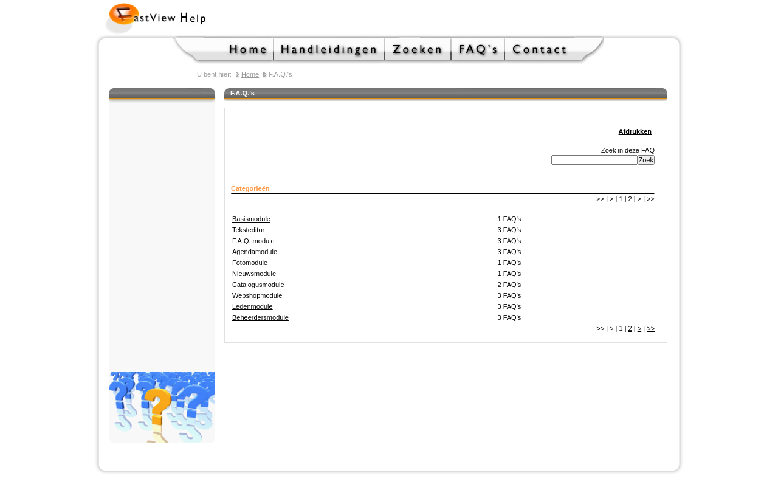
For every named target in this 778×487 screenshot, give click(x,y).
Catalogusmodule (258, 284)
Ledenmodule (252, 306)
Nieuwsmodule (254, 273)
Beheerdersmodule (260, 317)
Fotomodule (249, 262)
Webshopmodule (257, 295)
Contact (554, 49)
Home (223, 49)
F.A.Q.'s (478, 49)
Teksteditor (248, 229)
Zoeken (418, 49)
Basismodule (251, 219)
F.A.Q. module (253, 240)
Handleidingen (329, 49)
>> (651, 198)
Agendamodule (254, 251)
